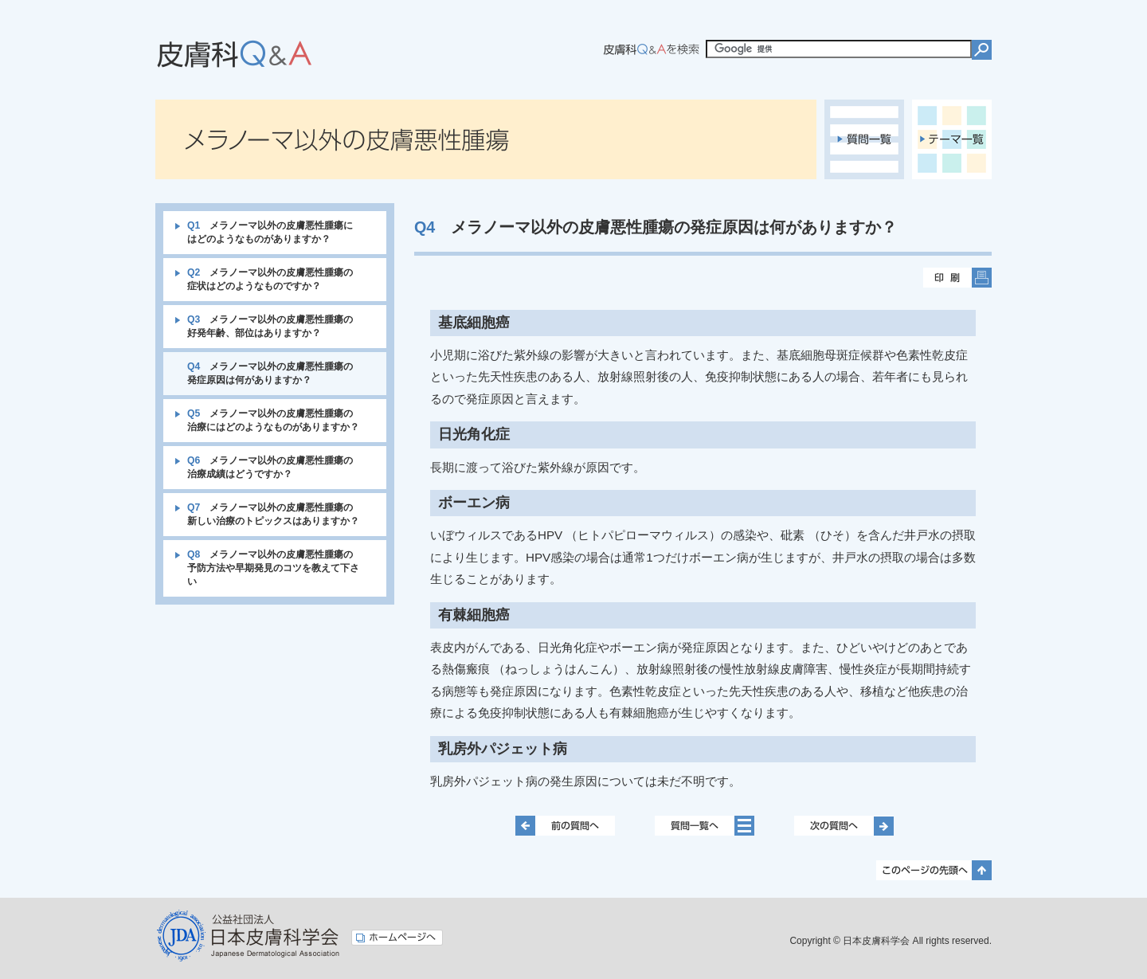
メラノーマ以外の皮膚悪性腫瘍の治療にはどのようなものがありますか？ (273, 420)
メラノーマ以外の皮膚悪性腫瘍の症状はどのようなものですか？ (270, 279)
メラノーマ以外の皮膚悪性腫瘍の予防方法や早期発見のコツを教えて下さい (273, 568)
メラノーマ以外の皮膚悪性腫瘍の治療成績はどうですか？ (270, 467)
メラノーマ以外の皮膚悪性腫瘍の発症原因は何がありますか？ (270, 373)
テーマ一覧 (952, 139)
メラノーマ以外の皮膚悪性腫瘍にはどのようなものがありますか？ (270, 232)
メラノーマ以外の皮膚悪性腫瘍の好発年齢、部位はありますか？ (270, 326)
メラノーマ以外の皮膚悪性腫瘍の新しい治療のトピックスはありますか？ (273, 514)
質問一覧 (864, 139)
